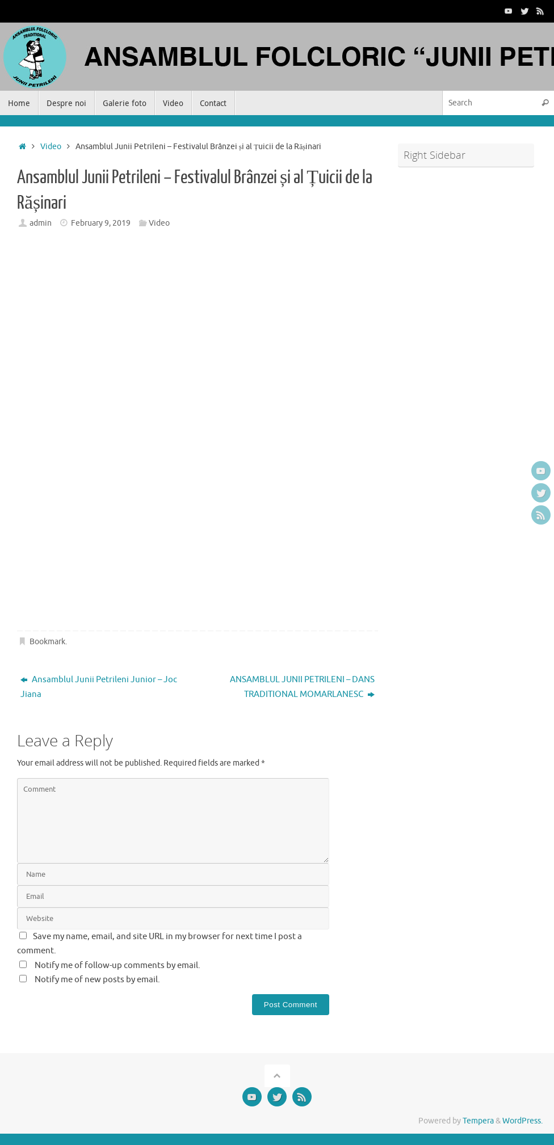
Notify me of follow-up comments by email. (117, 965)
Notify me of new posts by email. (97, 979)
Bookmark (47, 642)
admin (41, 223)
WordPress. (522, 1121)
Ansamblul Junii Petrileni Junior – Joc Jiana (98, 687)
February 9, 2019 (101, 223)
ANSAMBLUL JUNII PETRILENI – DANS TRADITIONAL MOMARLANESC (302, 687)
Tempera (478, 1121)
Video (50, 146)
